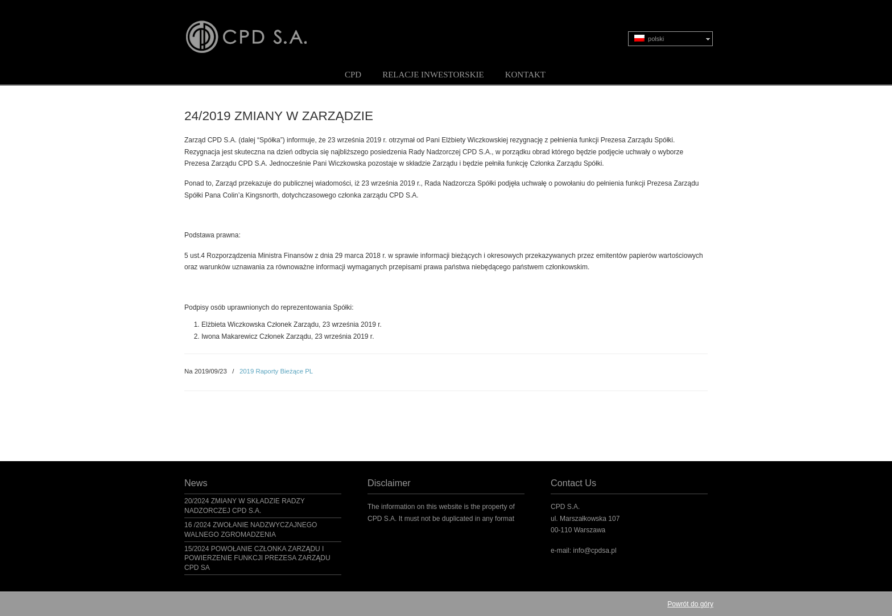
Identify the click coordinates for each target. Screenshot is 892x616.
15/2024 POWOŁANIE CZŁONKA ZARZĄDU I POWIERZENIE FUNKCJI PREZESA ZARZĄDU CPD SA (257, 558)
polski (649, 38)
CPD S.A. (260, 29)
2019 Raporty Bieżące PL (276, 371)
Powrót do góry (690, 604)
